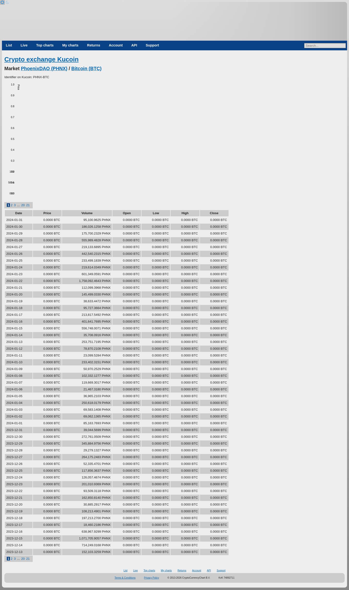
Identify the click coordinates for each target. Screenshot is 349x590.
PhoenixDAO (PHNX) (44, 68)
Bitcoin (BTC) (86, 68)
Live (24, 45)
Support (152, 45)
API (134, 45)
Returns (93, 45)
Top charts (45, 45)
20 (23, 205)
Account (116, 45)
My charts (70, 45)
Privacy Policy (151, 577)
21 (28, 205)
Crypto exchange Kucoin (41, 59)
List (9, 45)
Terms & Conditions (125, 577)
